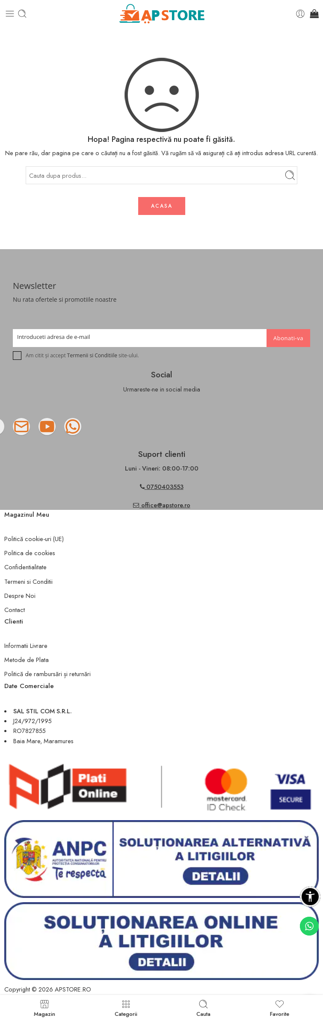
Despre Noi (20, 595)
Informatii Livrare (25, 645)
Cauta (203, 1008)
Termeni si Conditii (28, 581)
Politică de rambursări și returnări (47, 673)
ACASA (161, 206)
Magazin (44, 1008)
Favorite (279, 1008)
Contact (14, 609)
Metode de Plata (26, 659)
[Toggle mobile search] (22, 13)
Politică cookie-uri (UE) (34, 538)
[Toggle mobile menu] (9, 14)
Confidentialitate (25, 566)
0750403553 (165, 486)
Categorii (126, 1008)
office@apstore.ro (161, 504)
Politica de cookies (29, 552)
